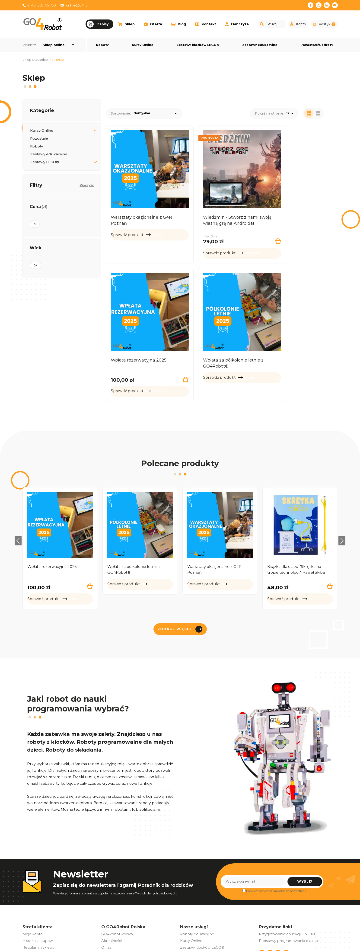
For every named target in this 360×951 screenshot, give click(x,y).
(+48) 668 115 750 (42, 5)
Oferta (153, 24)
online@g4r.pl (77, 5)
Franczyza (237, 24)
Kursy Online (142, 45)
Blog (178, 24)
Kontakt (205, 24)
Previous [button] (15, 495)
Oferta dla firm (114, 916)
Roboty (102, 45)
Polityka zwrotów (37, 909)
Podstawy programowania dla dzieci (290, 895)
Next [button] (344, 495)
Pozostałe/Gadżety (316, 45)
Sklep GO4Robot (35, 59)
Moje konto (32, 889)
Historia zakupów (37, 895)
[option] (60, 503)
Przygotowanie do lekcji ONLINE (287, 889)
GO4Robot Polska (117, 889)
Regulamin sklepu (38, 902)
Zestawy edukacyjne (259, 45)
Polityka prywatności (40, 916)
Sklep (126, 24)
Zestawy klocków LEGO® (197, 45)
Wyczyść (87, 185)
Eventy (107, 909)
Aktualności (111, 895)
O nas (106, 902)
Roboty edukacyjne (197, 889)
